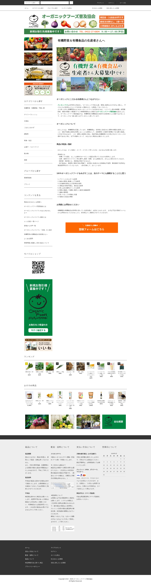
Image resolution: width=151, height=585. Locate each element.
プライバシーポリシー (32, 566)
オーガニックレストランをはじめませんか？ (37, 212)
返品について (29, 559)
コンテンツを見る (65, 8)
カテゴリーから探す (37, 8)
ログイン (110, 3)
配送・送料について (31, 555)
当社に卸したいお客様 (111, 8)
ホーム (26, 8)
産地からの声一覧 (30, 226)
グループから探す (51, 8)
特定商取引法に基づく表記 (34, 563)
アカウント (99, 3)
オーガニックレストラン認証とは (35, 217)
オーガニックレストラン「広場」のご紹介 (38, 230)
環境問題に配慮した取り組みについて (36, 243)
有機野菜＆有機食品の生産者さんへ (36, 234)
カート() (121, 3)
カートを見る (55, 555)
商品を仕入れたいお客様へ (33, 202)
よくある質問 (28, 238)
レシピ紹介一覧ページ (31, 221)
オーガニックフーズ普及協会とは (35, 206)
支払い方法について (31, 551)
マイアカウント (56, 547)
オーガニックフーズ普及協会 (82, 579)
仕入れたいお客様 (95, 8)
